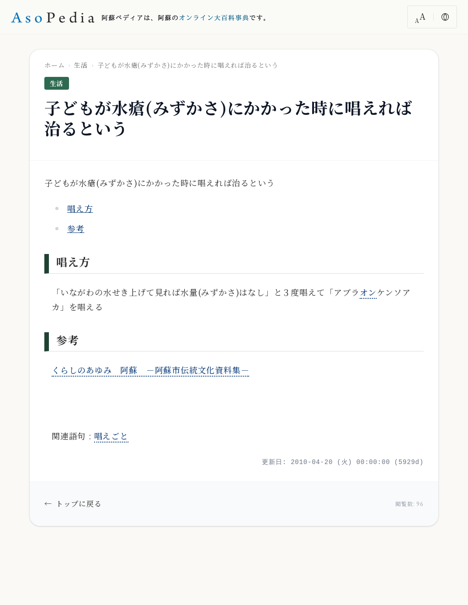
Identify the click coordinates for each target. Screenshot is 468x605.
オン (368, 292)
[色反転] (445, 17)
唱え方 (80, 208)
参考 (76, 228)
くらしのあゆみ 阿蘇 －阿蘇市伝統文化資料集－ (150, 370)
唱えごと (111, 436)
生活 (81, 65)
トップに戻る (73, 504)
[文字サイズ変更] (420, 17)
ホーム (54, 65)
